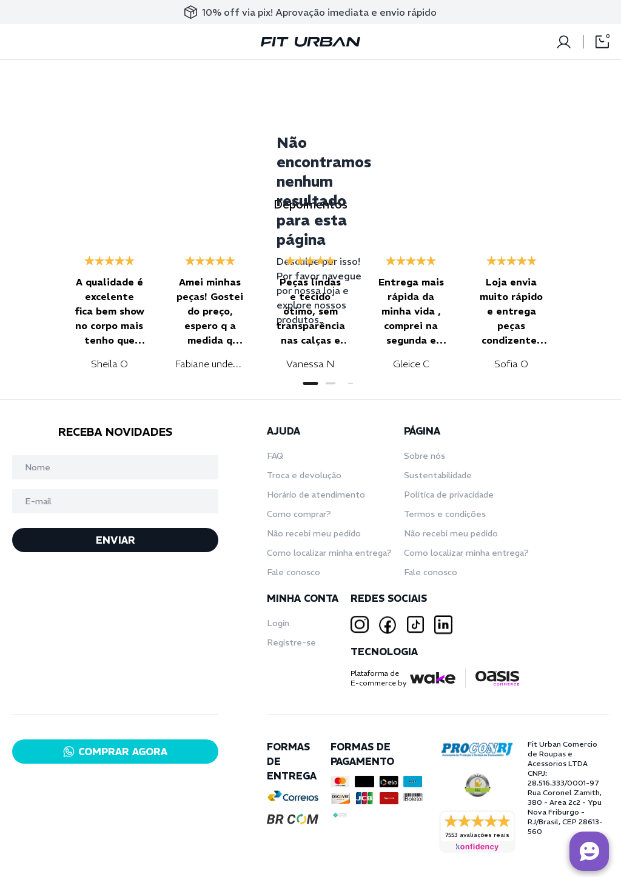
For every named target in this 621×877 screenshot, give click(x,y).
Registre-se (291, 642)
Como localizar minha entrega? (329, 552)
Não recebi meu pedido (314, 533)
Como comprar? (299, 514)
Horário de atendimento (316, 494)
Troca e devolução (304, 475)
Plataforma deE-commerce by (378, 678)
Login (278, 623)
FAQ (275, 455)
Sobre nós (424, 455)
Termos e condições (445, 514)
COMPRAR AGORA (115, 751)
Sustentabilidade (438, 475)
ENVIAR (115, 540)
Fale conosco (293, 572)
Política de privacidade (449, 494)
